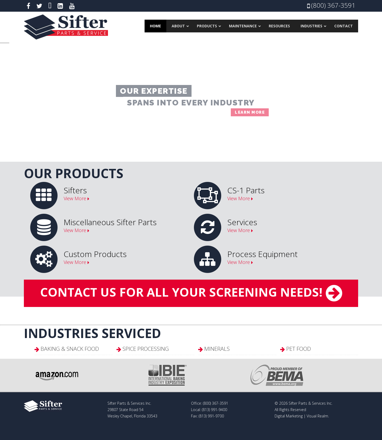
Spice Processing (146, 348)
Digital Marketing (289, 415)
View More (75, 198)
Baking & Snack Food (70, 348)
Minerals (217, 348)
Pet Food (298, 348)
